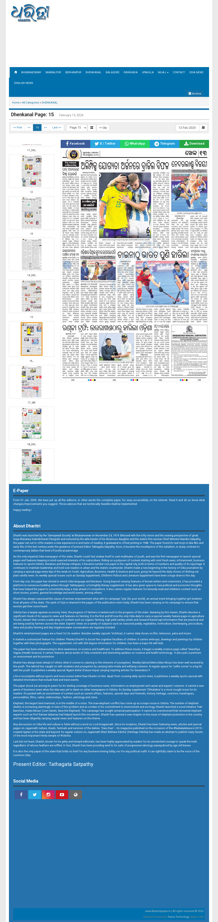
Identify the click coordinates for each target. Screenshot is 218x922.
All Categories (30, 102)
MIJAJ (163, 72)
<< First (17, 127)
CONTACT (179, 72)
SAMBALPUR (53, 72)
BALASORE (112, 72)
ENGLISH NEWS (23, 83)
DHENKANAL (94, 72)
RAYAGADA (131, 72)
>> (45, 127)
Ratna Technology (178, 916)
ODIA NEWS (196, 72)
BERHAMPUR (73, 72)
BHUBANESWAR (31, 72)
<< (28, 127)
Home (16, 102)
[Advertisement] (148, 33)
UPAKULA (148, 72)
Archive (195, 93)
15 (37, 127)
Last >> (56, 127)
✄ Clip (103, 127)
